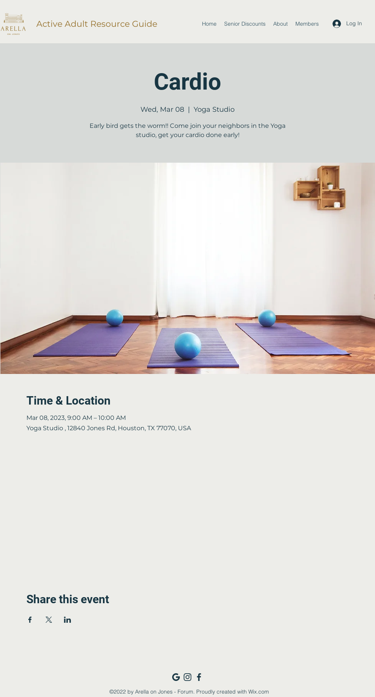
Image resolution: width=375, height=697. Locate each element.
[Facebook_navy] (199, 677)
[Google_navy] (176, 677)
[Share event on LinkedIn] (67, 620)
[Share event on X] (48, 620)
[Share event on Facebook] (30, 620)
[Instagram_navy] (187, 677)
